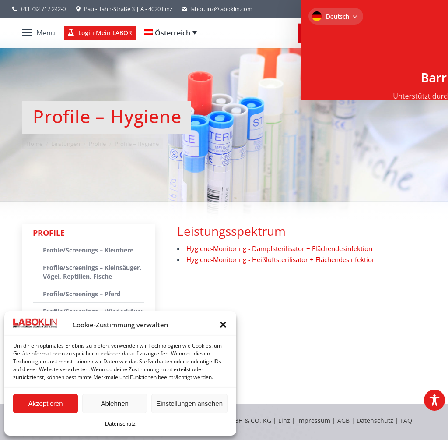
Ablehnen (114, 403)
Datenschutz (120, 423)
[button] (223, 324)
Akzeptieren (45, 403)
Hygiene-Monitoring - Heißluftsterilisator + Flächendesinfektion (281, 259)
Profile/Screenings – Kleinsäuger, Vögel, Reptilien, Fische (92, 271)
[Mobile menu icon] (39, 33)
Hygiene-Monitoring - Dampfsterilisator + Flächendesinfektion (279, 248)
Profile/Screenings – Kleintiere (88, 250)
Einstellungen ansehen (189, 403)
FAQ (406, 420)
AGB (344, 420)
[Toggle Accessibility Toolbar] (434, 400)
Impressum (313, 420)
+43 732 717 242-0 (43, 9)
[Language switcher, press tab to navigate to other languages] (170, 33)
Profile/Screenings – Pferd (82, 294)
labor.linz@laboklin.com (216, 9)
